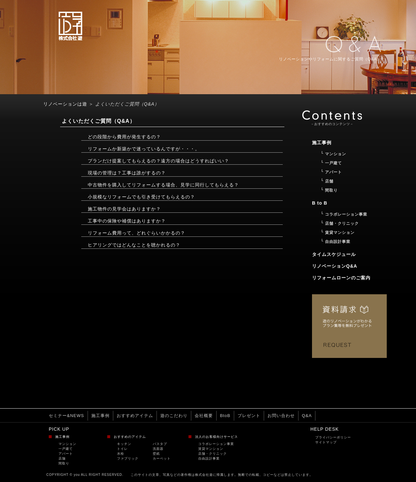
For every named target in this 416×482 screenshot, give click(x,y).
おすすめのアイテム (130, 436)
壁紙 (156, 453)
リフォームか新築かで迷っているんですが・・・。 (144, 148)
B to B (319, 203)
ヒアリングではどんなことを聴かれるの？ (134, 244)
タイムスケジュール (334, 254)
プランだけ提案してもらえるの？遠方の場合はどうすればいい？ (158, 160)
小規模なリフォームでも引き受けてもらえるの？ (141, 196)
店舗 (62, 458)
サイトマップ (326, 442)
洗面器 (158, 448)
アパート (65, 453)
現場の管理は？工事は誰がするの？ (127, 172)
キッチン (124, 444)
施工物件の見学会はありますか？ (124, 208)
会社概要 (204, 415)
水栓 (120, 453)
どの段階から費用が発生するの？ (124, 136)
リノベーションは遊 (65, 104)
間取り (63, 463)
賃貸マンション (210, 448)
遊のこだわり (174, 415)
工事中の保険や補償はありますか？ (127, 220)
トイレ (122, 448)
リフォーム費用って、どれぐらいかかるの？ (136, 232)
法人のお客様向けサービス (216, 436)
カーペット (162, 458)
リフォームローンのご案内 (341, 277)
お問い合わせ (281, 415)
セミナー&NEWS (66, 415)
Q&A (307, 415)
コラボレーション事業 (216, 444)
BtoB (225, 415)
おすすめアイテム (135, 415)
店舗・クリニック (212, 453)
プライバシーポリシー (333, 437)
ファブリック (127, 458)
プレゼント (249, 415)
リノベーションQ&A (334, 266)
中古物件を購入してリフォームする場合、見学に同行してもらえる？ (163, 184)
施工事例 (100, 415)
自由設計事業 (209, 458)
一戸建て (65, 448)
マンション (67, 444)
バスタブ (160, 444)
